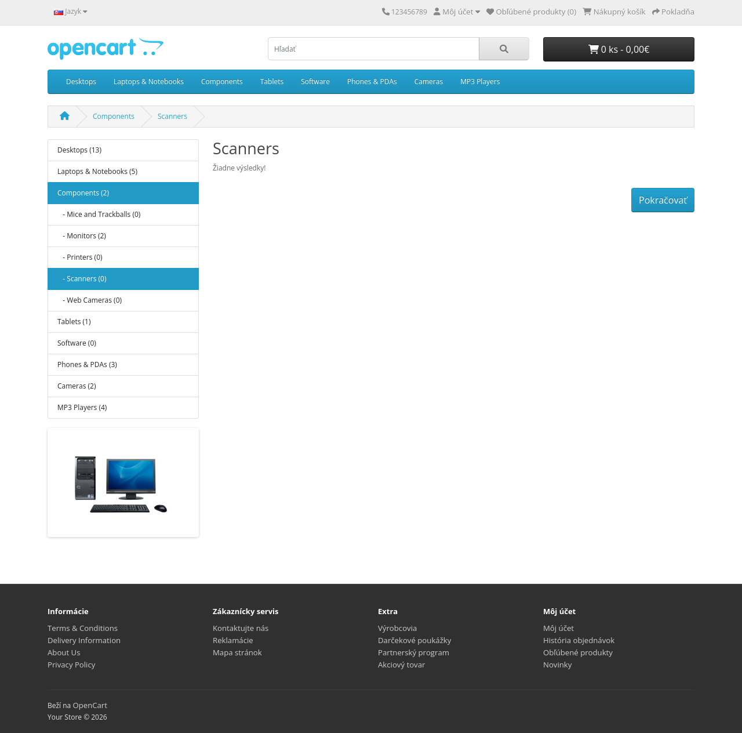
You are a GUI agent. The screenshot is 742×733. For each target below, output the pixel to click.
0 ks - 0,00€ (619, 49)
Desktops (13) (79, 150)
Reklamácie (233, 640)
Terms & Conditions (83, 628)
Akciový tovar (401, 664)
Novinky (557, 664)
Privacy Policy (71, 664)
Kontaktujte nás (240, 628)
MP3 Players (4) (82, 407)
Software (315, 81)
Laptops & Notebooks (149, 81)
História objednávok (578, 640)
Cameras (428, 81)
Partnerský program (413, 652)
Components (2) (83, 193)
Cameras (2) (76, 386)
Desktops (81, 81)
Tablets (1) (73, 321)
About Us (64, 652)
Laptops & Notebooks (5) (97, 171)
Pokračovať (663, 200)
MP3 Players (480, 81)
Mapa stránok (237, 652)
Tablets (271, 81)
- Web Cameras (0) (89, 300)
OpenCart (89, 705)
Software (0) (76, 343)
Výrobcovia (397, 628)
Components (222, 81)
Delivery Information (84, 640)
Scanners (172, 116)
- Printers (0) (80, 257)
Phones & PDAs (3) (87, 364)
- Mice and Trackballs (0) (98, 214)
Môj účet (558, 628)
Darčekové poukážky (414, 640)
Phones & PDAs (372, 81)
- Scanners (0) (81, 279)
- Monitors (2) (81, 236)
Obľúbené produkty (578, 652)
